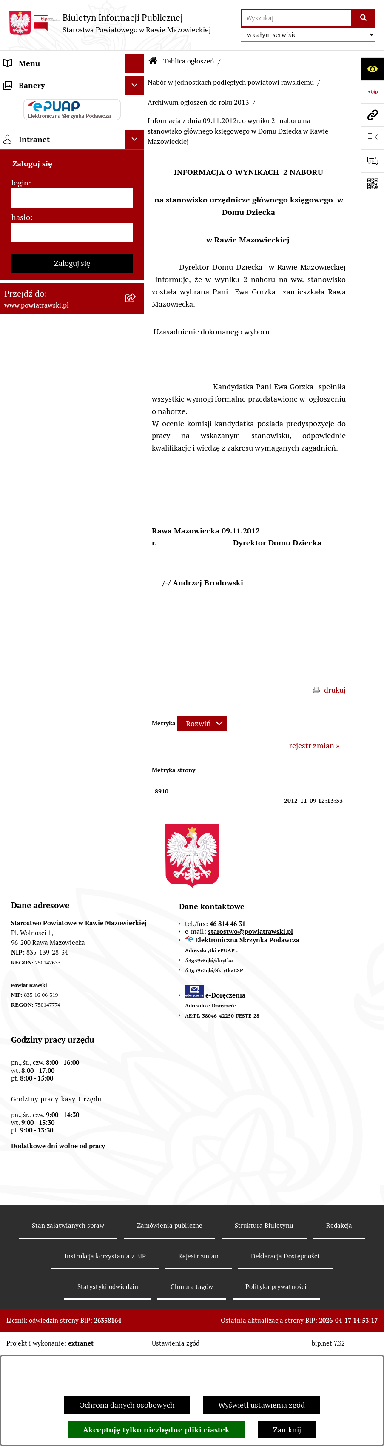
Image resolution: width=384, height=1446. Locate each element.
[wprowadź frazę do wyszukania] (296, 18)
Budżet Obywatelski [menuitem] (37, 216)
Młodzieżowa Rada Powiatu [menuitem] (50, 159)
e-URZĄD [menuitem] (20, 197)
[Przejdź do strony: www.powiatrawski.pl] (372, 114)
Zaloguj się (72, 856)
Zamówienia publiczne (169, 1316)
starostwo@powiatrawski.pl (250, 1022)
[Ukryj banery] (134, 678)
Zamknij (287, 1430)
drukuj (335, 690)
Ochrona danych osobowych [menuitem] (52, 599)
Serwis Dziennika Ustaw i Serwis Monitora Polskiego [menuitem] (58, 379)
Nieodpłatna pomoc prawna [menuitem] (50, 523)
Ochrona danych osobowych (127, 1405)
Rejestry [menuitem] (17, 657)
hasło (20, 811)
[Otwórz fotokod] (372, 183)
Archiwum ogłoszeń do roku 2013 (198, 102)
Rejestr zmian (198, 1347)
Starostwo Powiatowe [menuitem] (40, 178)
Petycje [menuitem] (16, 542)
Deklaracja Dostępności (285, 1347)
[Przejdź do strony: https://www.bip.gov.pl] (372, 91)
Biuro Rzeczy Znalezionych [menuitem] (49, 503)
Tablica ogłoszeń (188, 61)
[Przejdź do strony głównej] (110, 23)
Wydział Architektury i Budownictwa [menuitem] (42, 428)
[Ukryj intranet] (134, 732)
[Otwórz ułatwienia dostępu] (372, 68)
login (19, 776)
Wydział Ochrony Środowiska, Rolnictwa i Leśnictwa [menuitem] (54, 459)
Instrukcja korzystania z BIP (105, 1347)
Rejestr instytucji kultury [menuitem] (45, 580)
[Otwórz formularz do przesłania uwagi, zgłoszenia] (372, 160)
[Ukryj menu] (134, 63)
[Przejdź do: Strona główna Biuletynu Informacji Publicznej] (153, 61)
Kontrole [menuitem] (19, 618)
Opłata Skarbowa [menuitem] (32, 323)
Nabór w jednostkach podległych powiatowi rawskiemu (231, 82)
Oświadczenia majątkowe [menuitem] (46, 235)
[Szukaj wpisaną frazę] (363, 18)
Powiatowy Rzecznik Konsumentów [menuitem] (64, 561)
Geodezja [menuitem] (19, 404)
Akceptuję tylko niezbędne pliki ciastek (156, 1430)
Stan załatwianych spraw (68, 1316)
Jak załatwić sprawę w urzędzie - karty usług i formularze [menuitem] (57, 260)
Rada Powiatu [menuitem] (26, 120)
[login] (72, 791)
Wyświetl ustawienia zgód (261, 1405)
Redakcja (339, 1316)
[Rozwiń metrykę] (202, 723)
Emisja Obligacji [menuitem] (30, 484)
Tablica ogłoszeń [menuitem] (32, 285)
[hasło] (72, 826)
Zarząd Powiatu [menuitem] (30, 140)
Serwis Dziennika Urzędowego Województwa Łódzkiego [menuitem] (54, 348)
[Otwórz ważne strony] (372, 137)
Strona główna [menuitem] (28, 82)
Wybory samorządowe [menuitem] (41, 637)
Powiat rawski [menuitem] (27, 101)
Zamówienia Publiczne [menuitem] (42, 304)
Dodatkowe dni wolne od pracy (58, 1236)
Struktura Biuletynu (264, 1316)
